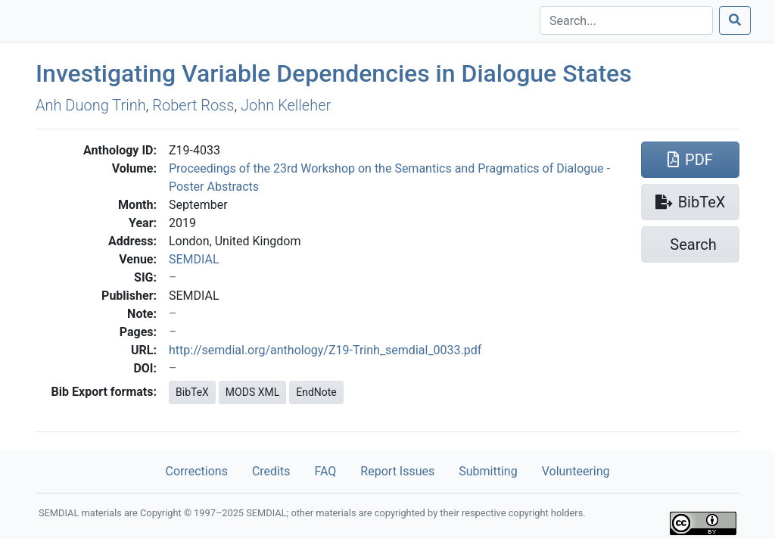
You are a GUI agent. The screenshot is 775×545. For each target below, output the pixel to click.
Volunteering (576, 471)
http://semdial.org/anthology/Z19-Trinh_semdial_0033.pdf (325, 350)
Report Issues (397, 471)
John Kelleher (286, 105)
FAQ (325, 471)
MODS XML (252, 392)
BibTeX (192, 392)
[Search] (626, 20)
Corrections (196, 471)
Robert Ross (193, 105)
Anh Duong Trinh (91, 105)
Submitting (488, 471)
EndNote (316, 392)
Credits (271, 471)
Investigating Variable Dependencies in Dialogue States (334, 73)
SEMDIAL (194, 259)
